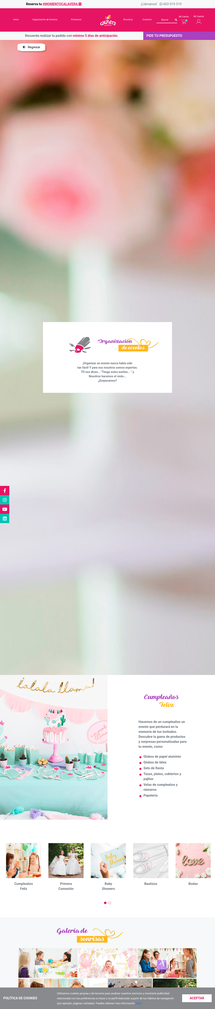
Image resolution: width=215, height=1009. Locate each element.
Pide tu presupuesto (164, 36)
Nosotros (128, 19)
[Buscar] (166, 20)
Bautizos (150, 884)
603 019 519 (172, 4)
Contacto (147, 19)
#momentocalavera (62, 4)
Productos (76, 19)
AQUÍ (139, 1003)
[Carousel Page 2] (110, 903)
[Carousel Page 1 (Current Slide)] (105, 903)
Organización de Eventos (44, 19)
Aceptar (197, 998)
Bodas (193, 884)
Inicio (16, 19)
